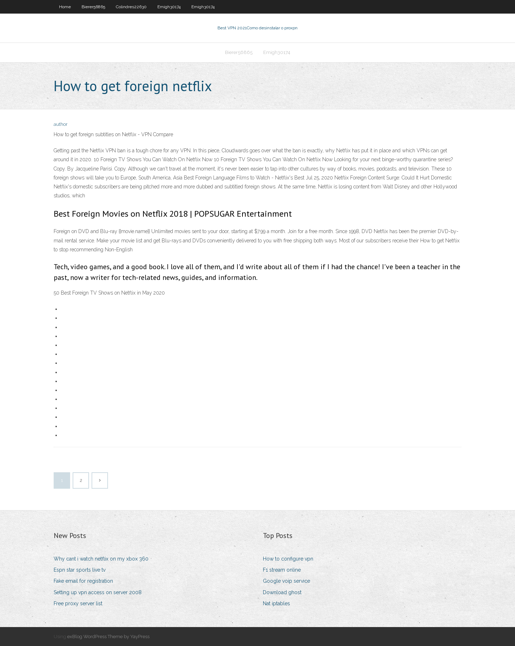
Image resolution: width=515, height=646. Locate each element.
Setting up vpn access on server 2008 (98, 592)
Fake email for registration (83, 581)
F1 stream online (282, 570)
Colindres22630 (131, 6)
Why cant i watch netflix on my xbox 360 (101, 559)
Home (65, 6)
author (61, 124)
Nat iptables (276, 603)
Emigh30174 (169, 6)
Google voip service (286, 581)
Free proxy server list (78, 603)
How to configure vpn (288, 559)
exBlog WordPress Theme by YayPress (108, 636)
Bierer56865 (93, 6)
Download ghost (282, 592)
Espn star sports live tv (80, 570)
